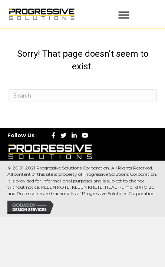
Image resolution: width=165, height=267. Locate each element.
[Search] (83, 95)
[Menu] (123, 15)
